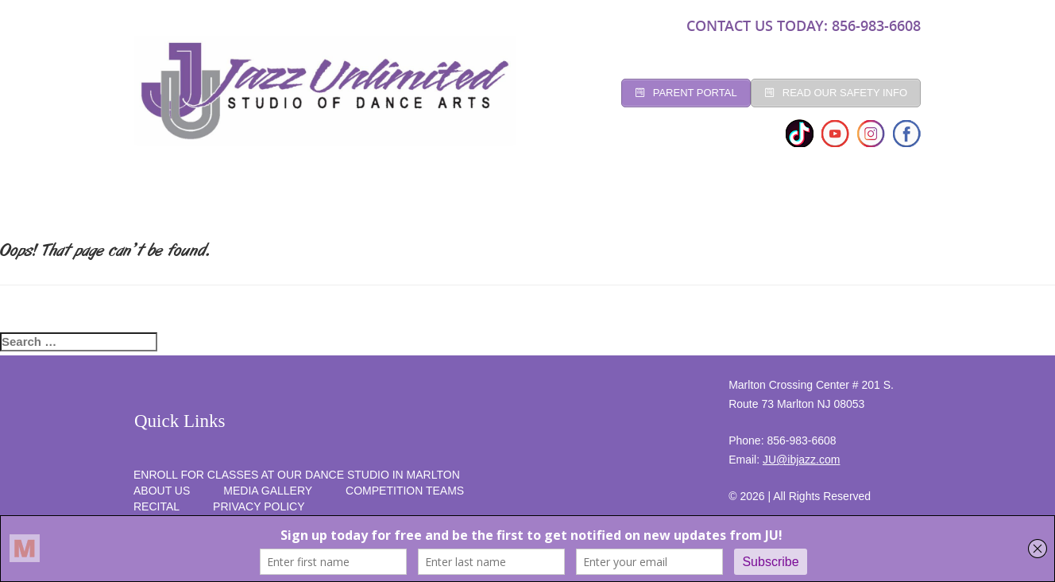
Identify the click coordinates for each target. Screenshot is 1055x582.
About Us (161, 490)
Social (491, 197)
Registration (401, 197)
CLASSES (307, 197)
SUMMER (879, 197)
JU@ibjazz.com (801, 459)
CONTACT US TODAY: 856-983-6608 (803, 25)
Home (165, 197)
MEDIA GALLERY (267, 490)
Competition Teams (599, 197)
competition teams (405, 490)
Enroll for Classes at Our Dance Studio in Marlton (296, 474)
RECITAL (802, 197)
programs (717, 197)
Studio (232, 197)
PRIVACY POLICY (258, 506)
